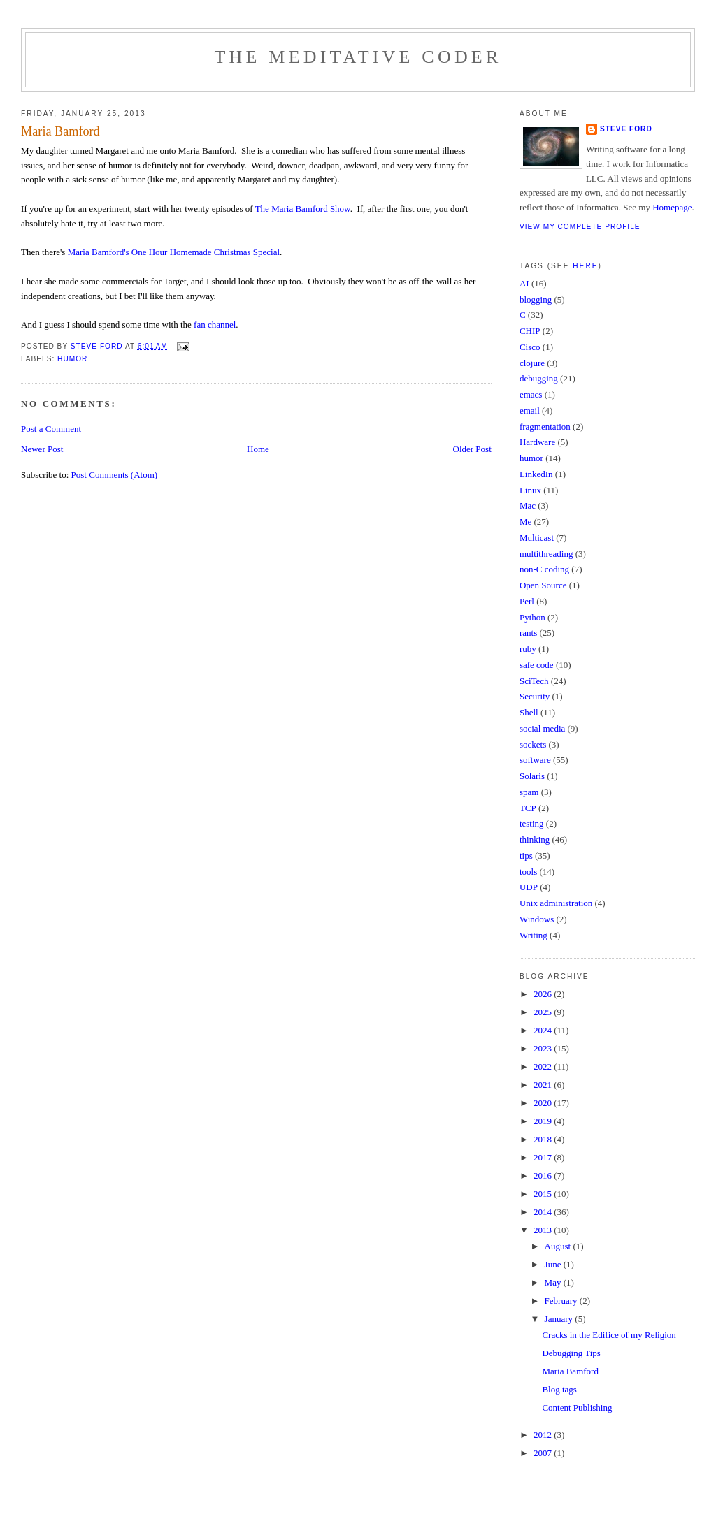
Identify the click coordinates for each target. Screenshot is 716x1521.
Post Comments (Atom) (114, 475)
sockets (533, 744)
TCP (528, 808)
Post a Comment (51, 428)
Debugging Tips (571, 1353)
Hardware (537, 442)
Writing (533, 935)
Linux (530, 490)
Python (532, 617)
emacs (531, 394)
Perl (527, 601)
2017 (544, 1157)
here (585, 266)
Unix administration (556, 903)
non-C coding (544, 569)
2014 (544, 1212)
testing (532, 823)
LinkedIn (536, 474)
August (559, 1246)
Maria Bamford (570, 1371)
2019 (544, 1121)
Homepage (672, 207)
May (554, 1282)
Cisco (530, 347)
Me (525, 521)
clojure (532, 363)
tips (526, 855)
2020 (544, 1103)
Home (258, 449)
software (535, 760)
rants (528, 632)
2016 (544, 1175)
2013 (544, 1230)
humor (72, 359)
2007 (544, 1453)
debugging (539, 378)
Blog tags (559, 1389)
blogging (536, 299)
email (530, 410)
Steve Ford (626, 129)
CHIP (530, 331)
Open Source (543, 585)
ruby (528, 648)
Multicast (537, 537)
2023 (544, 1048)
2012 (544, 1434)
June (554, 1264)
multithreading (546, 553)
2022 (544, 1066)
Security (535, 696)
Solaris (532, 776)
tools (528, 871)
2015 (544, 1193)
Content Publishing (577, 1407)
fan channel (215, 324)
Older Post (472, 449)
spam (529, 792)
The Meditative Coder (358, 57)
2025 (544, 1012)
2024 (544, 1030)
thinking (535, 839)
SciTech (534, 681)
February (562, 1300)
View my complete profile (580, 227)
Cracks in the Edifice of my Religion (608, 1335)
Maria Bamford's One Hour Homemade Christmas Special (174, 252)
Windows (537, 919)
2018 (544, 1139)
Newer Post (42, 449)
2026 (544, 994)
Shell (529, 712)
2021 (544, 1084)
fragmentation (545, 426)
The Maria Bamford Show (302, 208)
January (560, 1318)
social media (542, 728)
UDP (529, 887)
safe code (537, 665)
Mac (528, 505)
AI (524, 283)
